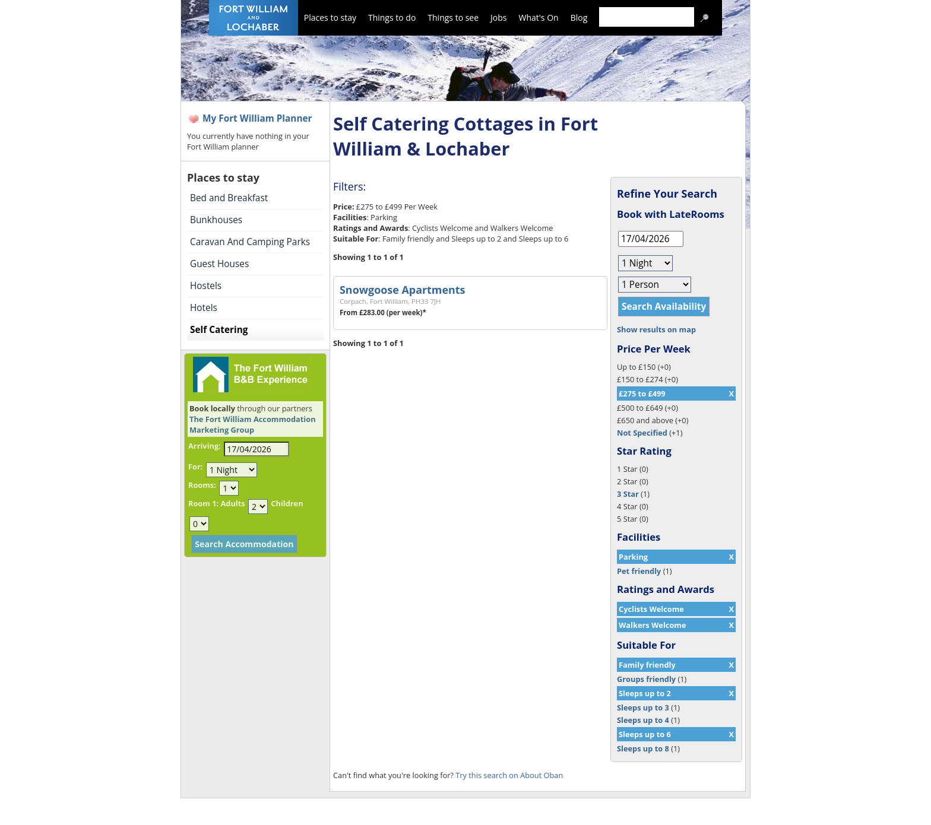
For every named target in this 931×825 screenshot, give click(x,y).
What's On (539, 17)
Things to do (392, 17)
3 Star (628, 493)
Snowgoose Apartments (402, 290)
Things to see (453, 17)
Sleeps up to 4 (643, 720)
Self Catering (219, 329)
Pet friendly (639, 571)
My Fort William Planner (257, 118)
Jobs (498, 17)
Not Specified (642, 432)
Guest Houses (219, 264)
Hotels (203, 308)
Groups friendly (646, 679)
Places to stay (330, 17)
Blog (579, 17)
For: (195, 466)
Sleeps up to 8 (643, 748)
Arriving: (204, 445)
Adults (232, 503)
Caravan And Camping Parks (250, 242)
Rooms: (202, 485)
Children (287, 503)
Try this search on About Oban (509, 775)
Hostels (205, 286)
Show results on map (656, 329)
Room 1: (203, 503)
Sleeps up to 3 (643, 707)
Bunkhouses (216, 220)
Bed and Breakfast (229, 198)
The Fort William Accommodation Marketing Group (252, 424)
